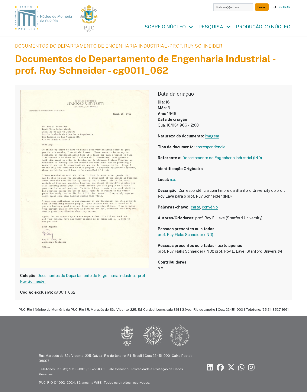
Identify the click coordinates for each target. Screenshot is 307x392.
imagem (212, 136)
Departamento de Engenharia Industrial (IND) (222, 158)
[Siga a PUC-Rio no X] (231, 367)
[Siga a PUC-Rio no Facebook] (220, 367)
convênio (210, 207)
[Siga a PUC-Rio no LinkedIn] (210, 367)
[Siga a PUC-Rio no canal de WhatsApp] (241, 367)
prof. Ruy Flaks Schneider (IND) (185, 234)
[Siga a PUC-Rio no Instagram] (251, 367)
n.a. (173, 179)
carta (195, 207)
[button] (190, 27)
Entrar (284, 7)
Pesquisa (210, 26)
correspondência (210, 147)
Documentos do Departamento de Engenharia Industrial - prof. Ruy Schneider (118, 46)
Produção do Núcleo (263, 26)
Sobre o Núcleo (165, 26)
